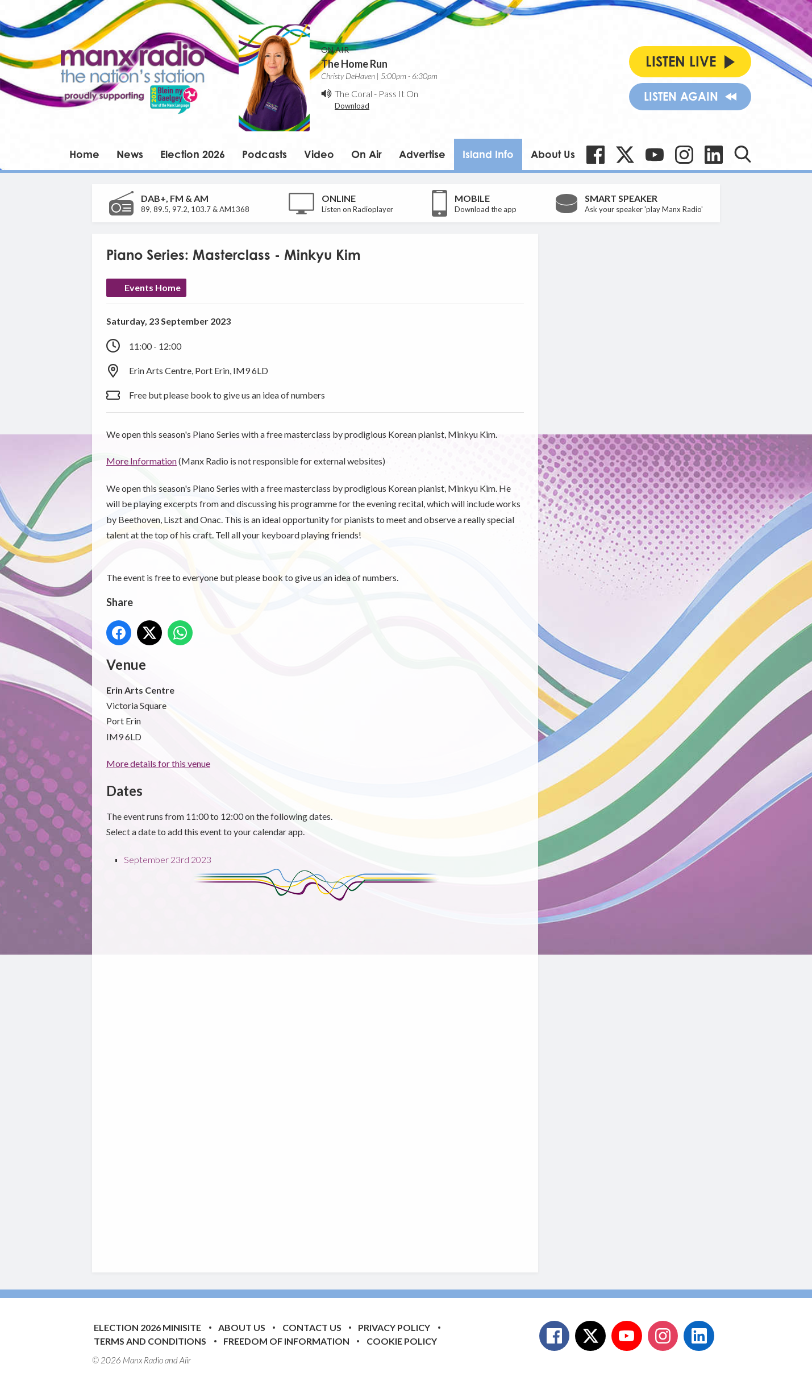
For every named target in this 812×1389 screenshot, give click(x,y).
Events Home (152, 287)
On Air (366, 154)
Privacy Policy (394, 1327)
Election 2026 (192, 154)
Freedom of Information (286, 1341)
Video (319, 154)
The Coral (353, 93)
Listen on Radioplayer (357, 209)
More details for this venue (158, 763)
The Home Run (354, 63)
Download (352, 105)
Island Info (488, 154)
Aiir (185, 1360)
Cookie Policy (402, 1341)
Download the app (486, 209)
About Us (553, 154)
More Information (141, 460)
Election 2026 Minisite (147, 1327)
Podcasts (264, 154)
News (129, 154)
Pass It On (398, 93)
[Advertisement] (319, 1078)
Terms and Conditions (150, 1341)
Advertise (422, 154)
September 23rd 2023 (167, 859)
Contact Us (312, 1327)
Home (84, 154)
